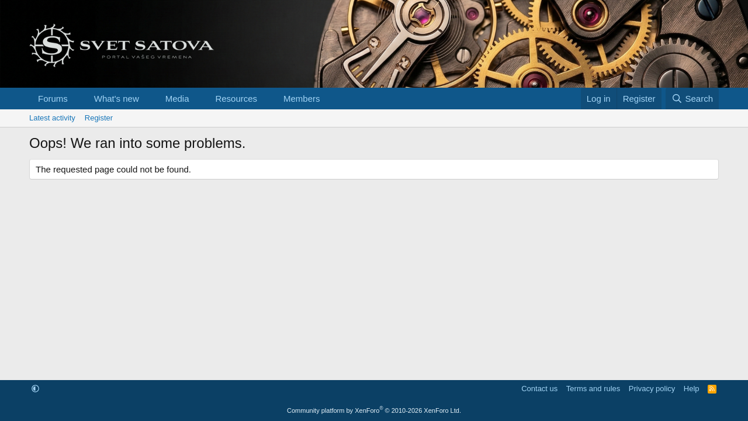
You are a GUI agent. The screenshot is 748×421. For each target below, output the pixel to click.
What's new (116, 98)
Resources (236, 98)
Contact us (539, 388)
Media (177, 98)
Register (99, 117)
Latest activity (52, 117)
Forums (53, 98)
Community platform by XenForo (374, 410)
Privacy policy (652, 388)
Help (691, 388)
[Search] (692, 98)
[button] (77, 98)
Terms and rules (593, 388)
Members (301, 98)
